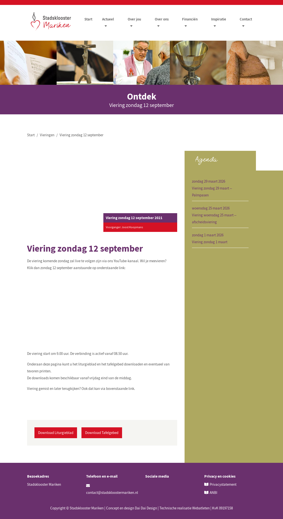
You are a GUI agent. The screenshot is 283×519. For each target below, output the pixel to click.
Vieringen (47, 135)
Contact (246, 19)
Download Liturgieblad (55, 432)
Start (89, 19)
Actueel (108, 19)
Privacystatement (223, 484)
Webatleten (201, 508)
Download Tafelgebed (101, 432)
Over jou (134, 19)
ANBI (213, 492)
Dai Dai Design (146, 508)
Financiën (190, 19)
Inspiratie (218, 19)
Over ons (162, 19)
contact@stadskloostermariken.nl (112, 489)
